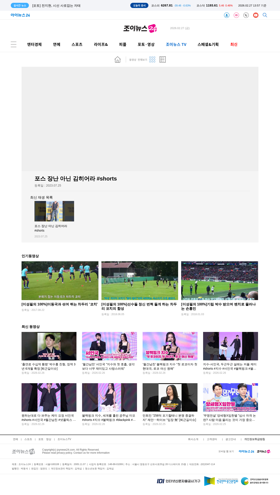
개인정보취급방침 (254, 439)
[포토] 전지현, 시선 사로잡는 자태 (56, 5)
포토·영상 (146, 44)
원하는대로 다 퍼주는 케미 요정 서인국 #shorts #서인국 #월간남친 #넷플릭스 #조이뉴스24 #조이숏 (48, 420)
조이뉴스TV (64, 439)
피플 (122, 44)
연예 (56, 44)
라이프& (101, 44)
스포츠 (77, 44)
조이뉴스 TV (176, 44)
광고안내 (231, 439)
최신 (234, 44)
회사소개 (193, 439)
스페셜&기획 (208, 44)
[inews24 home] (246, 451)
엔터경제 (34, 44)
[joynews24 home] (263, 451)
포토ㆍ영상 (44, 439)
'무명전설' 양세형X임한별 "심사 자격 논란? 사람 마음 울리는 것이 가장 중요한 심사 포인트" (229, 420)
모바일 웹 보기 (226, 451)
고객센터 (212, 439)
